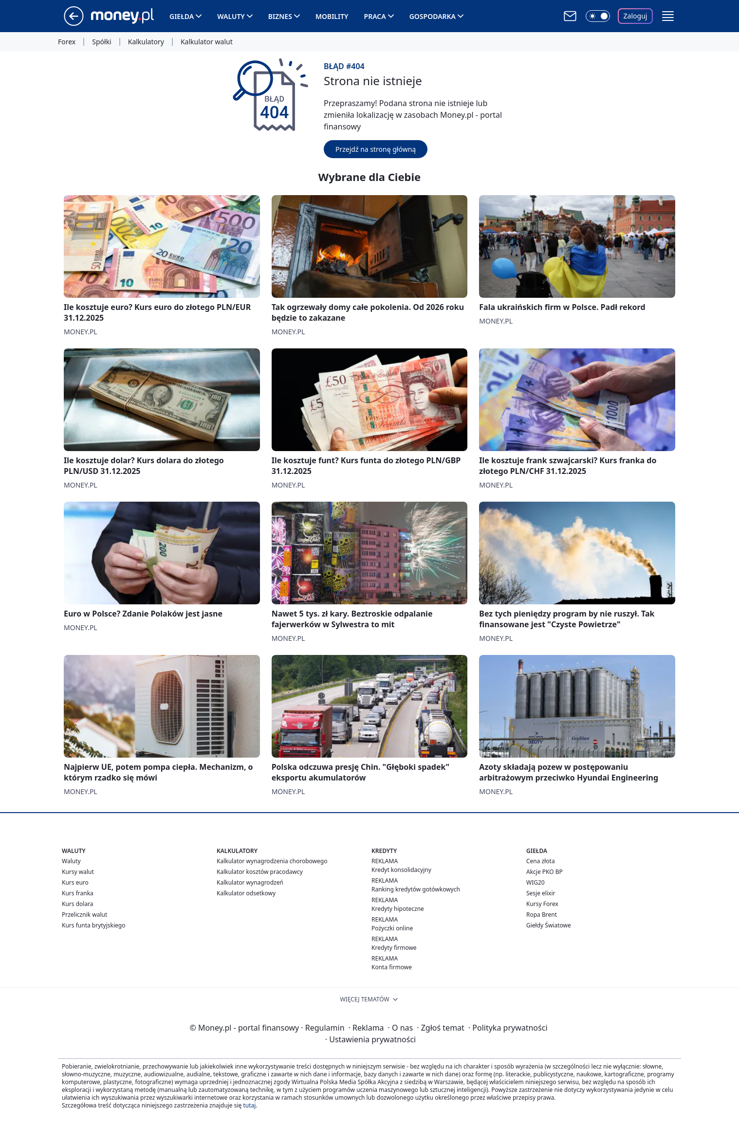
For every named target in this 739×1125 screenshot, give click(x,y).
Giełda (181, 16)
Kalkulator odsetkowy (246, 893)
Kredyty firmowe (394, 948)
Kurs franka (77, 893)
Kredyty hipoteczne (397, 909)
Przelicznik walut (84, 914)
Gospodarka (432, 16)
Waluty (231, 16)
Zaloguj (635, 15)
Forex (66, 41)
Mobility (332, 16)
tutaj (249, 1105)
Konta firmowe (391, 967)
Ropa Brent (541, 914)
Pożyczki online (392, 928)
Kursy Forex (542, 904)
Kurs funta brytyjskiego (93, 925)
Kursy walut (78, 872)
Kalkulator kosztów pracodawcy (260, 872)
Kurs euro (75, 882)
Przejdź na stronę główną (375, 149)
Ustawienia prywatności (370, 1039)
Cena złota (540, 861)
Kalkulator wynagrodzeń (250, 882)
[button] (668, 16)
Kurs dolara (77, 904)
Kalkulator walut (207, 41)
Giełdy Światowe (548, 925)
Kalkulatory (146, 41)
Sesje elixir (540, 893)
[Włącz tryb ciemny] (598, 16)
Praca (375, 16)
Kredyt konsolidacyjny (401, 870)
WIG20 (535, 882)
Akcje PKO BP (544, 872)
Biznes (280, 16)
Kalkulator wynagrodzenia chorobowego (272, 861)
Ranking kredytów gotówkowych (415, 889)
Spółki (101, 41)
